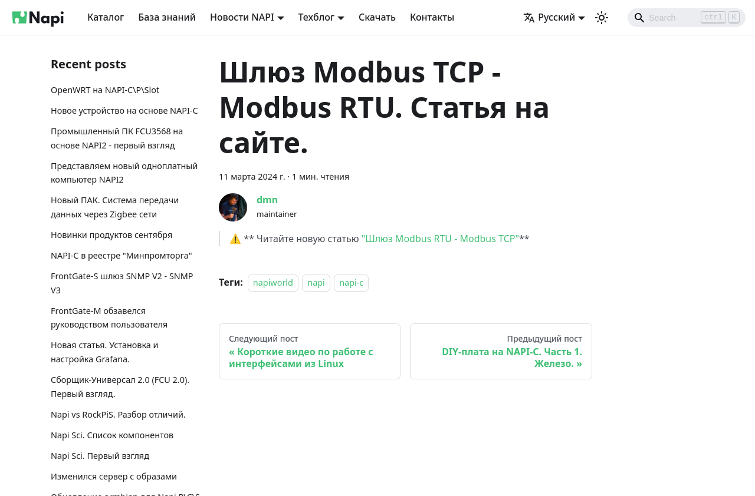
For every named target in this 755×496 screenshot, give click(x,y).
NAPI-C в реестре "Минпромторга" (121, 255)
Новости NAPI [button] (242, 17)
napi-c (351, 282)
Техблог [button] (316, 17)
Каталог (105, 17)
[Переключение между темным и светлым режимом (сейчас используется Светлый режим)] (601, 17)
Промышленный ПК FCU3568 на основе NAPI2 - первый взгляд (117, 138)
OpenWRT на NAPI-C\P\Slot (105, 89)
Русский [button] (549, 17)
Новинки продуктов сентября (111, 234)
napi (316, 282)
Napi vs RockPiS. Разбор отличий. (118, 414)
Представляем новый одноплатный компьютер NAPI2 (124, 173)
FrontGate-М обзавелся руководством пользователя (109, 317)
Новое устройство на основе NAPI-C (124, 110)
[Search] (687, 17)
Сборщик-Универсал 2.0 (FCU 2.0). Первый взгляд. (120, 386)
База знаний (167, 17)
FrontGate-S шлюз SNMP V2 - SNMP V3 (122, 283)
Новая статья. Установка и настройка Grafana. (105, 352)
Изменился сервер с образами (114, 476)
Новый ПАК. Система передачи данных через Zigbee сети (115, 207)
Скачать (377, 17)
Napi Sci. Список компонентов (112, 435)
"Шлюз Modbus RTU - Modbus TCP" (440, 238)
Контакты (432, 17)
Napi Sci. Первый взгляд (100, 455)
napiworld (273, 282)
